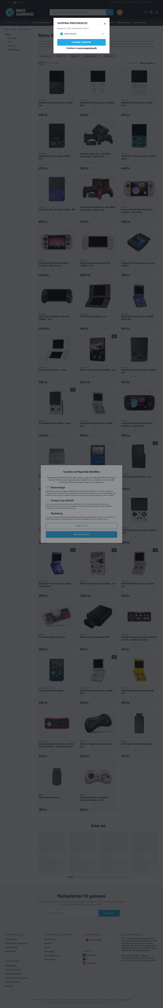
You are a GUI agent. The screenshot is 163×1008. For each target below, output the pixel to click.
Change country (81, 42)
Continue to (81, 48)
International (68, 33)
